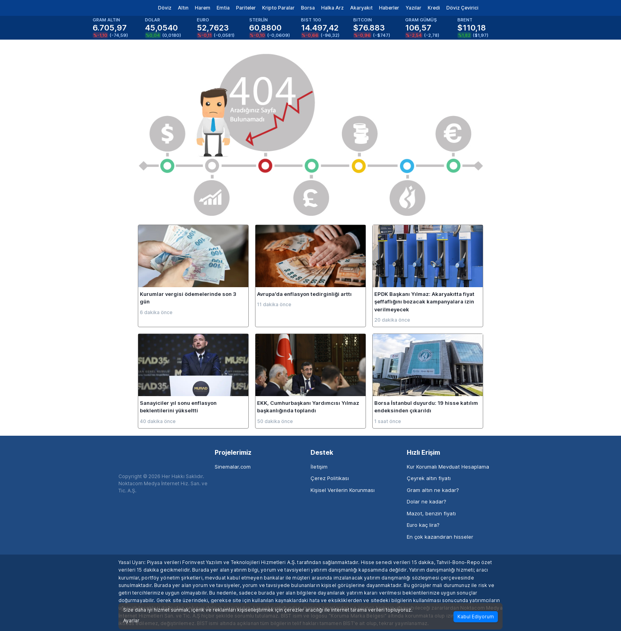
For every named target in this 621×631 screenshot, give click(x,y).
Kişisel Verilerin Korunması (342, 490)
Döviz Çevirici (462, 8)
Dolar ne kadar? (426, 501)
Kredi (434, 8)
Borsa (308, 8)
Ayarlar (131, 620)
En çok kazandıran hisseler (440, 537)
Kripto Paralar (278, 8)
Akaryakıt (361, 8)
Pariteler (246, 8)
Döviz (164, 8)
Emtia (223, 8)
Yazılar (413, 8)
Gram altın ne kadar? (433, 490)
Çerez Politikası (329, 478)
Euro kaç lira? (423, 525)
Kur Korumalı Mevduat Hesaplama (448, 466)
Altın (183, 8)
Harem (202, 8)
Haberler (389, 8)
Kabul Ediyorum (475, 617)
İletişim (319, 466)
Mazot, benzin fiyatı (431, 513)
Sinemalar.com (233, 466)
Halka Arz (332, 8)
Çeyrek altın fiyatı (429, 478)
